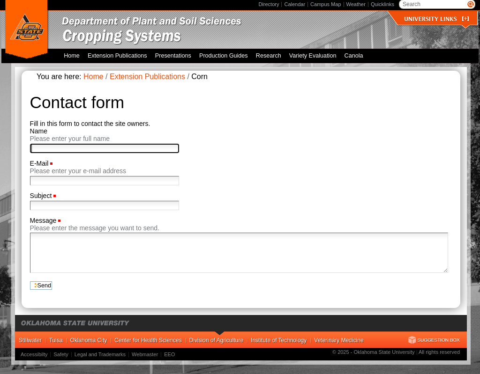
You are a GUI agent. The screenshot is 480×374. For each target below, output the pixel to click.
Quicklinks (382, 4)
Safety (60, 354)
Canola (354, 55)
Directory (268, 4)
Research (268, 55)
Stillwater (30, 340)
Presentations (173, 55)
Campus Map (325, 4)
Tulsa (56, 340)
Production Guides (223, 55)
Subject (42, 195)
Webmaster (145, 354)
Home (72, 55)
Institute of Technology (279, 340)
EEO (169, 354)
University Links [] (436, 19)
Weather (356, 4)
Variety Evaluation (313, 55)
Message (44, 220)
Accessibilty (34, 354)
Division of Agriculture (216, 340)
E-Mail (40, 163)
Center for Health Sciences (147, 340)
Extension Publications (117, 55)
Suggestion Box (434, 340)
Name (38, 131)
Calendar (294, 4)
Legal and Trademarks (100, 354)
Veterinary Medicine (338, 340)
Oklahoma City (88, 340)
